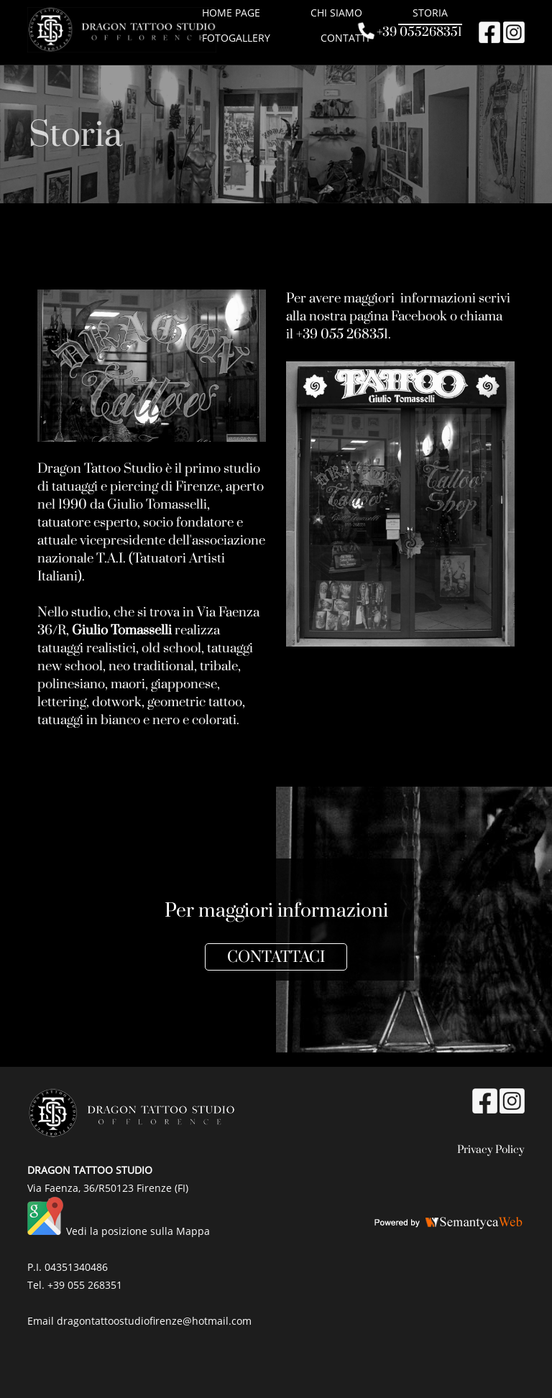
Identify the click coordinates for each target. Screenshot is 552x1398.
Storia (430, 12)
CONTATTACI (276, 957)
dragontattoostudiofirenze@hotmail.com (154, 1321)
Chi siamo (336, 12)
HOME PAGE (231, 12)
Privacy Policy (491, 1149)
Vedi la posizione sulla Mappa (138, 1231)
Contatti (345, 38)
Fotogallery (236, 38)
